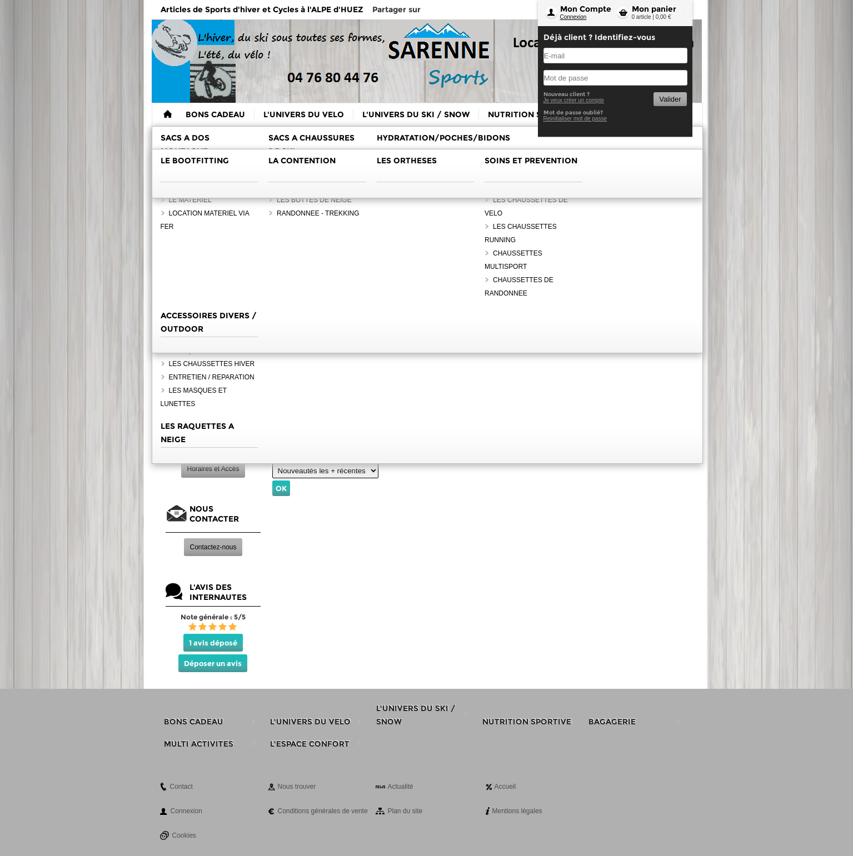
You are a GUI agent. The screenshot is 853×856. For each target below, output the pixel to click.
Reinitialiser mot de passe (575, 119)
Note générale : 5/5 (213, 617)
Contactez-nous (212, 547)
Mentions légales (517, 811)
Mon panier (654, 9)
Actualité (400, 786)
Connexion (573, 17)
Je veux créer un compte (574, 100)
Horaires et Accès (213, 469)
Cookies (184, 835)
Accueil (505, 786)
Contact (181, 786)
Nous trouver (297, 786)
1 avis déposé (213, 642)
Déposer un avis (213, 663)
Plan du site (405, 811)
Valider (670, 99)
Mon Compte (585, 9)
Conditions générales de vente (323, 811)
